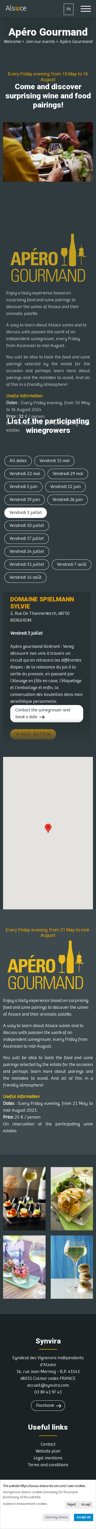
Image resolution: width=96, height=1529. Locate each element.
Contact (48, 1444)
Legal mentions (48, 1458)
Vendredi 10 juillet (26, 525)
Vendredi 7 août (71, 564)
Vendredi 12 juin (65, 486)
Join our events (40, 41)
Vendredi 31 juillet (26, 564)
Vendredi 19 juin (24, 499)
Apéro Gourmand (76, 41)
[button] (48, 828)
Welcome (12, 41)
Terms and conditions (48, 1464)
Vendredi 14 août (25, 577)
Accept (86, 1505)
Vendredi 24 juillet (26, 551)
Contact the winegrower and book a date (42, 714)
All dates (18, 460)
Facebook (45, 1405)
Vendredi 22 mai (24, 473)
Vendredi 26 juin (67, 499)
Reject (71, 1505)
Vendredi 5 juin (23, 486)
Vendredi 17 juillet (26, 538)
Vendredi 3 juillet (25, 512)
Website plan (48, 1451)
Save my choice (56, 1517)
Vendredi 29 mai (68, 473)
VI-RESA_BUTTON (33, 734)
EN (69, 9)
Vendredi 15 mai (54, 460)
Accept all (84, 1517)
